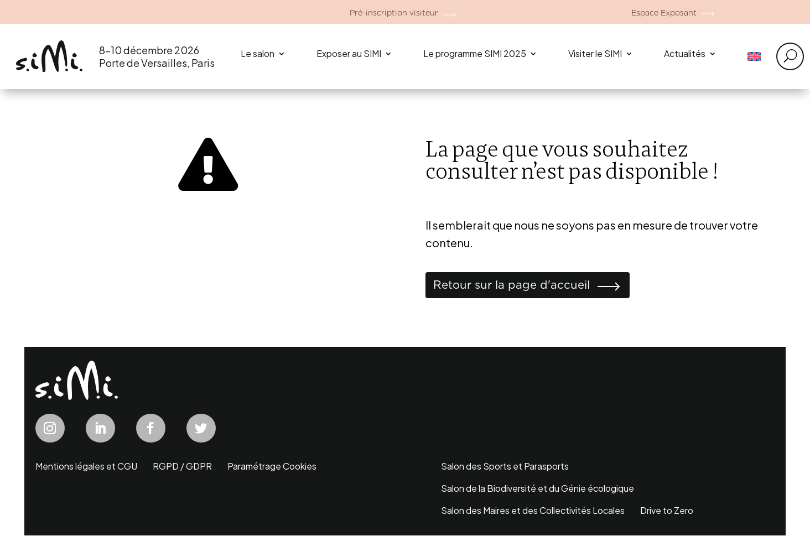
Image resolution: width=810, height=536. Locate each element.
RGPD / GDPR (182, 467)
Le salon (257, 53)
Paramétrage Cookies (271, 467)
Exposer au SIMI (348, 53)
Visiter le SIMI (595, 53)
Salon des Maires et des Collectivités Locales (533, 512)
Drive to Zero (666, 512)
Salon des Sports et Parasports (505, 467)
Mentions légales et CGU (86, 467)
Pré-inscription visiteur (393, 12)
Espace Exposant (663, 12)
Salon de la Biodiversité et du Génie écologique (537, 490)
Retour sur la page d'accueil (520, 286)
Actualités (684, 53)
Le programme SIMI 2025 (474, 53)
